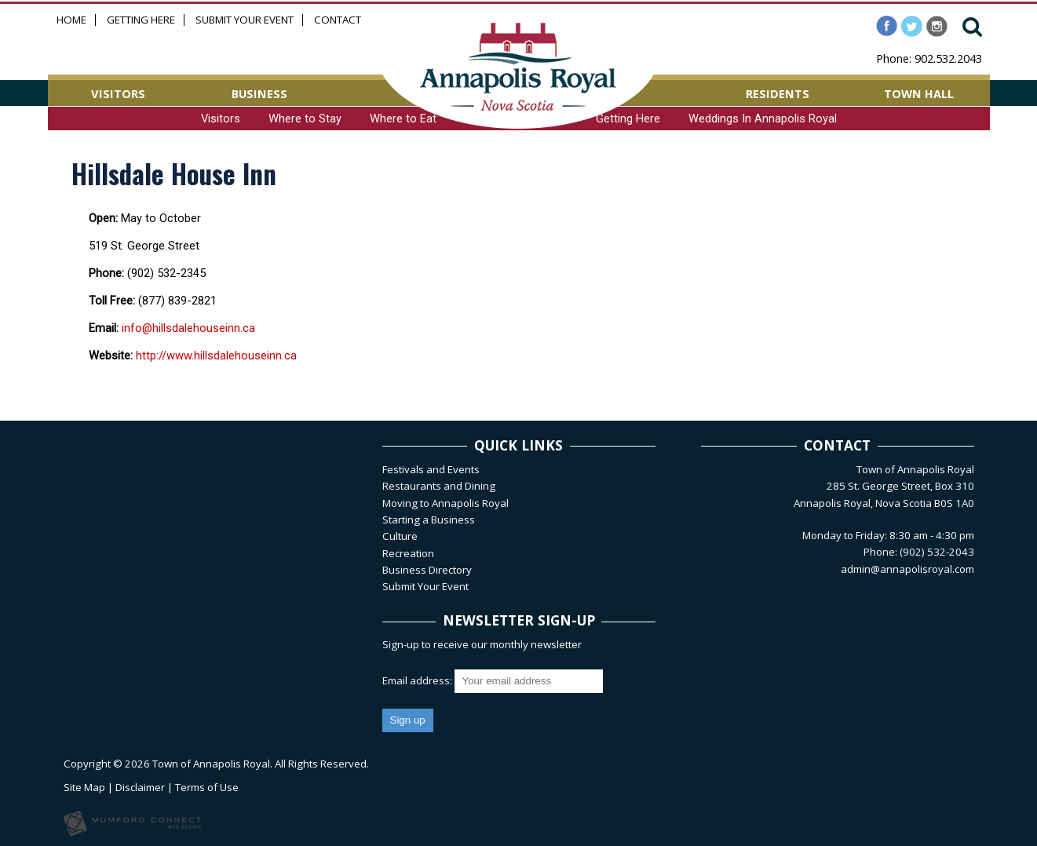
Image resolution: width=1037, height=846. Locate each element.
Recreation (408, 553)
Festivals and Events (431, 469)
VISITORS (118, 93)
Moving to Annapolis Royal (445, 503)
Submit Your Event (244, 20)
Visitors (220, 118)
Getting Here (141, 20)
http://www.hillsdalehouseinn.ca (216, 355)
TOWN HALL (919, 93)
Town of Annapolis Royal (211, 764)
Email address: (418, 680)
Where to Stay (304, 118)
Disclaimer (140, 787)
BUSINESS (259, 93)
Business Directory (427, 570)
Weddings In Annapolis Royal (762, 118)
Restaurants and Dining (438, 486)
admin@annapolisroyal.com (907, 569)
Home (71, 20)
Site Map (84, 787)
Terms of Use (207, 787)
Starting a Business (428, 519)
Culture (400, 536)
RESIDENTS (777, 93)
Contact (337, 20)
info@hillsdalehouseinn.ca (188, 328)
